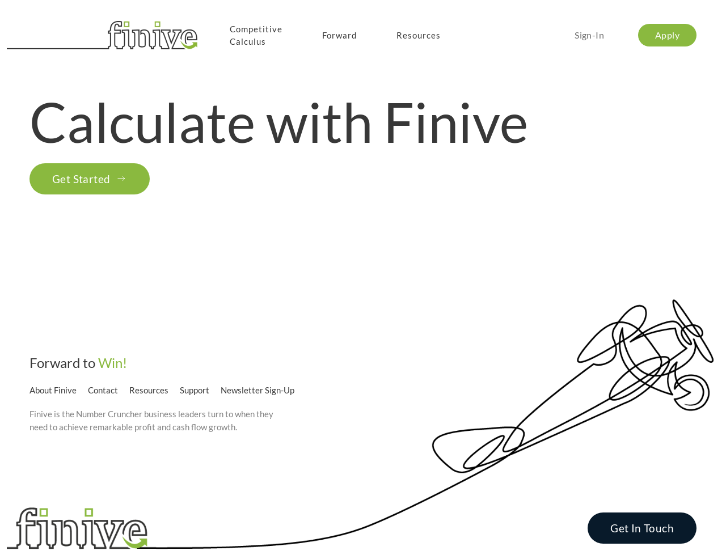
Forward (339, 35)
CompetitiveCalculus (256, 35)
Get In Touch (642, 528)
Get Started (89, 178)
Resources (418, 35)
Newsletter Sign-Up (257, 390)
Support (194, 390)
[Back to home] (104, 35)
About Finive (53, 390)
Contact (103, 390)
